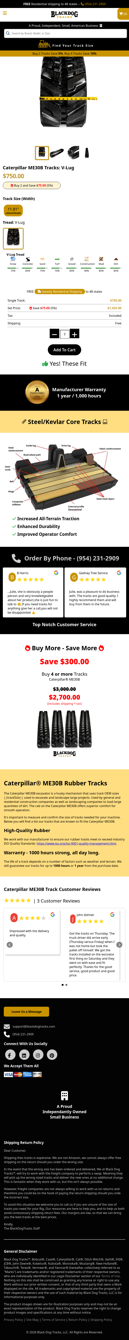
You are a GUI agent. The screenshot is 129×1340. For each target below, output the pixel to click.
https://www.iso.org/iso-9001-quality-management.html (76, 843)
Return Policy (77, 1320)
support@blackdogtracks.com (34, 1026)
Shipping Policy (101, 1320)
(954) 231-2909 (93, 4)
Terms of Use (110, 1276)
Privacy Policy (13, 1320)
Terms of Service (53, 1320)
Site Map (32, 1320)
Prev (10, 945)
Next (119, 945)
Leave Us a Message (26, 1012)
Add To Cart (64, 349)
